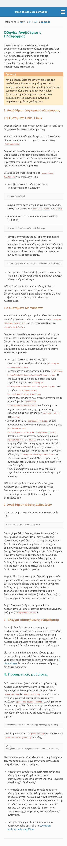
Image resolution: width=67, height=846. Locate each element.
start (22, 22)
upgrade (45, 22)
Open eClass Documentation (31, 11)
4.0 (35, 22)
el (29, 22)
